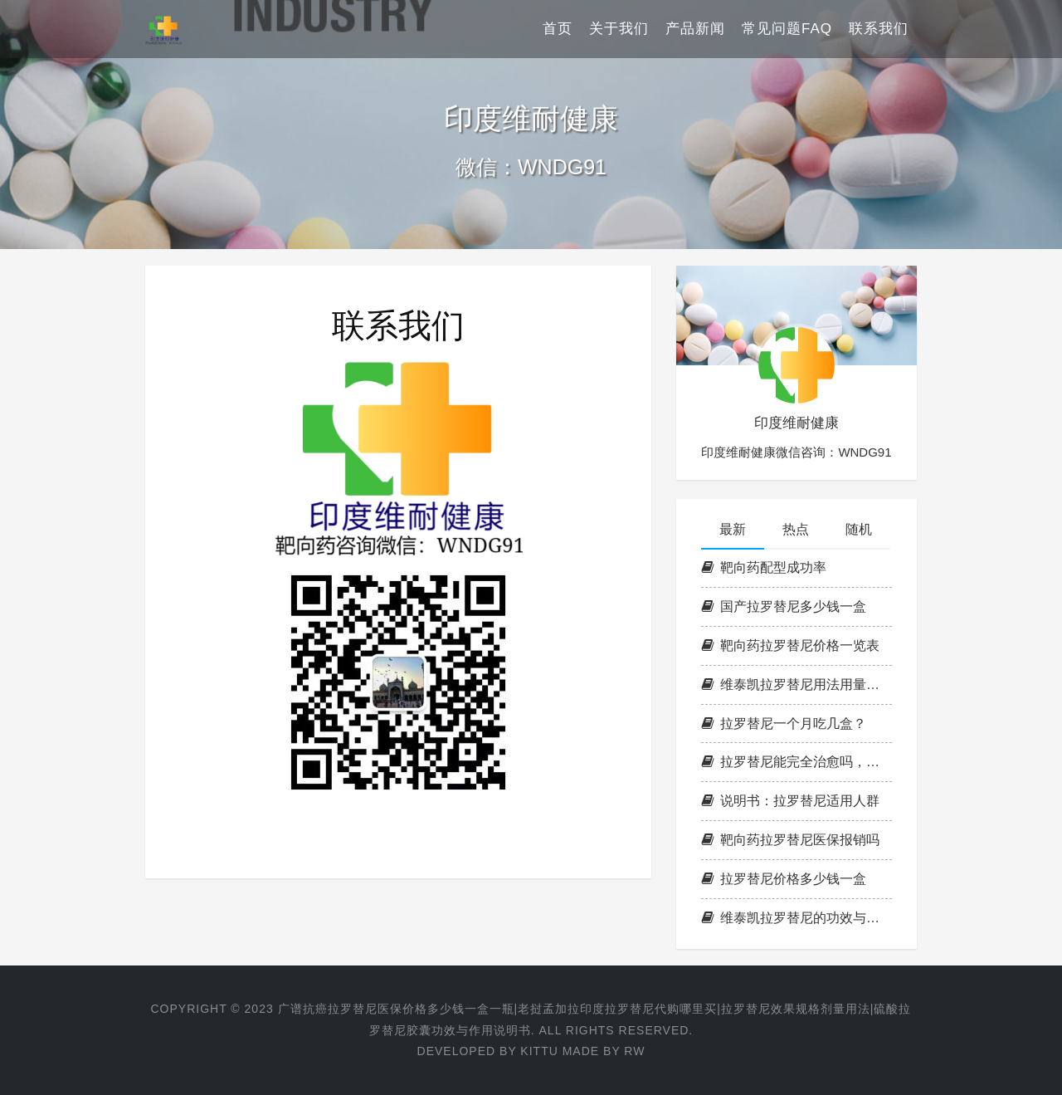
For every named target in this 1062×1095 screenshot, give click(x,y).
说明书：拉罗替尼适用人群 (790, 801)
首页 (557, 29)
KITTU (539, 1051)
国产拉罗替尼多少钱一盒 (783, 606)
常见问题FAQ (787, 29)
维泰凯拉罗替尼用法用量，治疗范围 (796, 684)
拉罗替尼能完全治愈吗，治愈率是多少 (796, 762)
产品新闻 (695, 29)
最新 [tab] (732, 529)
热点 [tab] (795, 529)
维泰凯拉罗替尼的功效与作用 (796, 918)
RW (634, 1051)
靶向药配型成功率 (763, 567)
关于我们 (619, 29)
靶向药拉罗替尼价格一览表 (790, 645)
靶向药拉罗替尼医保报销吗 (790, 840)
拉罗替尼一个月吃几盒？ (783, 723)
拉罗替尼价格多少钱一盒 (783, 879)
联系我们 (879, 29)
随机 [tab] (858, 529)
